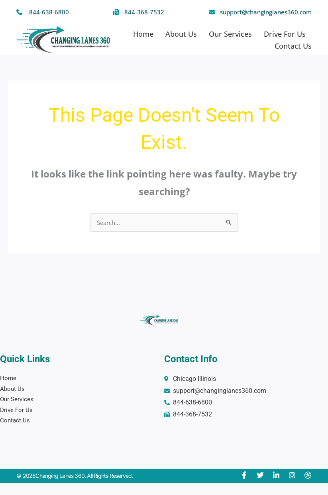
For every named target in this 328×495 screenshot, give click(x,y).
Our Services (230, 34)
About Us (181, 34)
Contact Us (293, 46)
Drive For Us (285, 34)
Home (143, 34)
